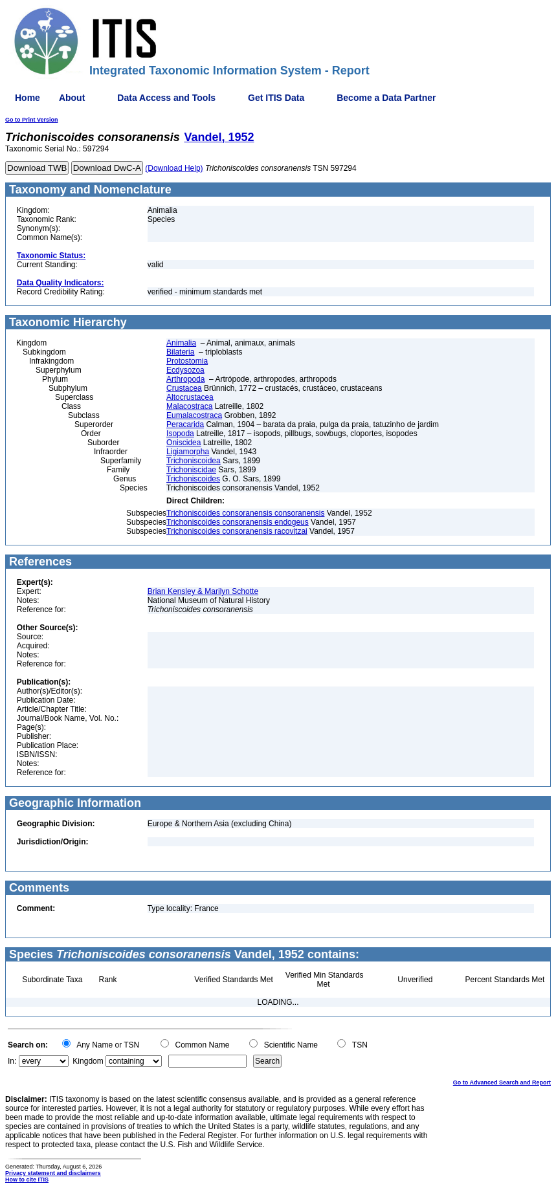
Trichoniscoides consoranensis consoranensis (245, 513)
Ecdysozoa (185, 370)
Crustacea (184, 388)
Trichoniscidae (191, 469)
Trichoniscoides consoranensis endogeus (237, 522)
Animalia (181, 342)
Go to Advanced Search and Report (502, 1082)
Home (27, 98)
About (72, 98)
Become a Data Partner (386, 98)
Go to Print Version (31, 119)
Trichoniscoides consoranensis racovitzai (236, 531)
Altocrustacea (190, 397)
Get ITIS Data (276, 98)
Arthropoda (185, 379)
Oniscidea (183, 442)
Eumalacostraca (194, 415)
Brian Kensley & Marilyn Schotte (203, 591)
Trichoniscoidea (193, 460)
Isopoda (180, 433)
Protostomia (187, 361)
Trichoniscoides (193, 478)
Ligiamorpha (187, 451)
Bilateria (180, 352)
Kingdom (87, 1061)
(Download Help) (174, 168)
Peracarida (185, 424)
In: (12, 1061)
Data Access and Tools (166, 98)
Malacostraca (189, 406)
